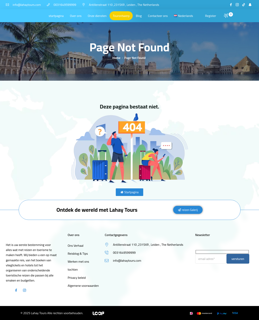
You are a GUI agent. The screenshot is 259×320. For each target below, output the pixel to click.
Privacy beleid (77, 278)
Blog (139, 16)
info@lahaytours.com (27, 5)
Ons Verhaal (75, 245)
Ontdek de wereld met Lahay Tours (96, 210)
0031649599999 (65, 5)
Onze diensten (97, 16)
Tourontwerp (121, 16)
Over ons (76, 16)
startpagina (56, 16)
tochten (73, 269)
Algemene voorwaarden (83, 286)
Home (116, 58)
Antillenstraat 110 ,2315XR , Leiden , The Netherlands (124, 5)
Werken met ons (78, 261)
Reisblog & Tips (78, 253)
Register (210, 16)
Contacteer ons (158, 16)
